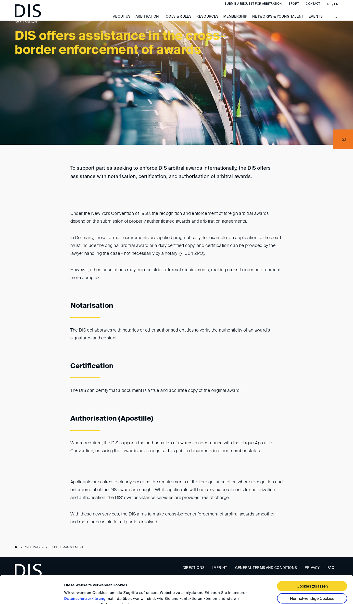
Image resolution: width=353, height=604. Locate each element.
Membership (235, 21)
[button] (343, 139)
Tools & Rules (178, 21)
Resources (207, 21)
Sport (294, 8)
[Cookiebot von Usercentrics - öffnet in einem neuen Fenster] (31, 594)
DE (329, 9)
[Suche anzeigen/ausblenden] (335, 24)
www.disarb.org (17, 548)
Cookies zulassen (312, 563)
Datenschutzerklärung (84, 575)
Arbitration (147, 21)
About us (122, 21)
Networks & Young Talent (278, 21)
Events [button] (316, 21)
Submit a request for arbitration (253, 8)
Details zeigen (76, 594)
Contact (313, 8)
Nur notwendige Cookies (312, 575)
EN (336, 9)
